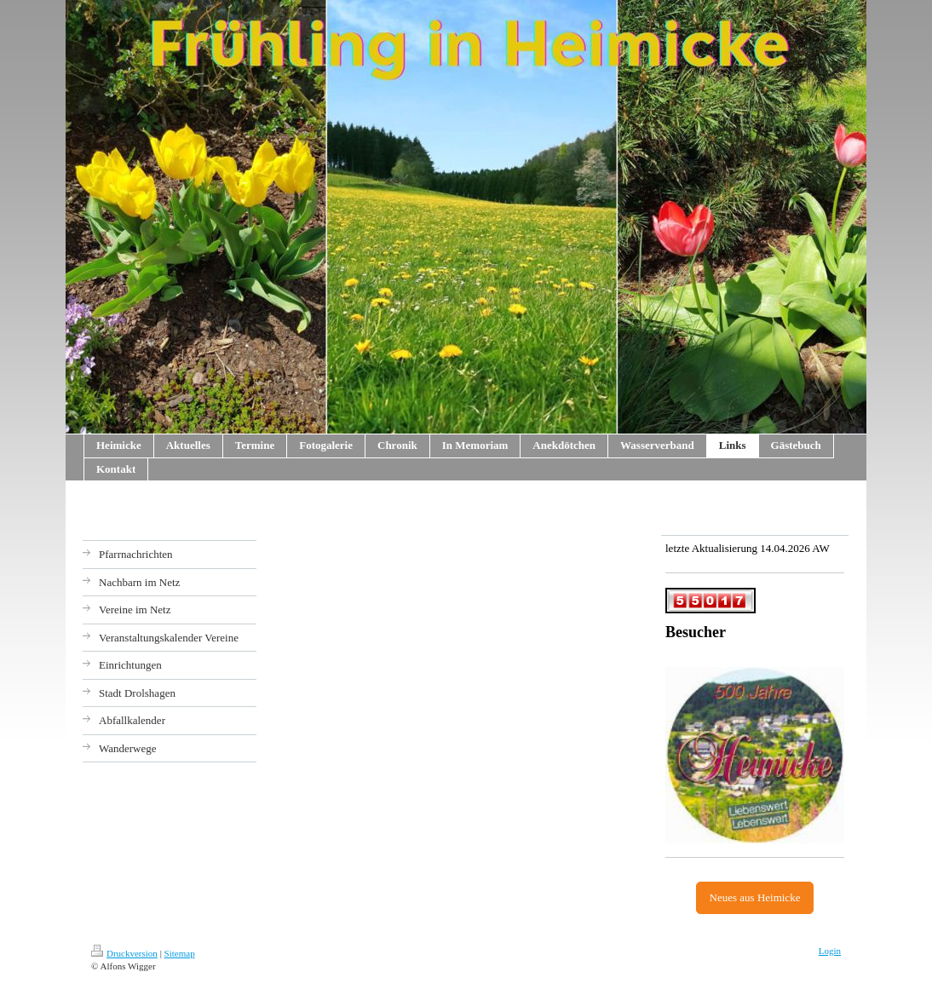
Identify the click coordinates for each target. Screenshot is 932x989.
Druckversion (124, 953)
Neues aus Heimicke (755, 897)
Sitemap (179, 953)
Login (830, 951)
